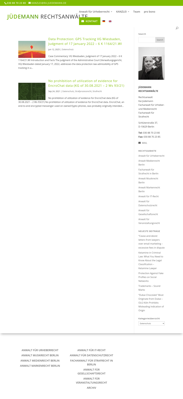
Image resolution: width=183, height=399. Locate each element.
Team (136, 12)
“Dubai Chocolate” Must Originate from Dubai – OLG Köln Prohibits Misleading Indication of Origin (151, 302)
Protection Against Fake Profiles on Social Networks (150, 277)
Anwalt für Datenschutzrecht (91, 355)
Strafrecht (97, 91)
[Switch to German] (104, 23)
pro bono (149, 12)
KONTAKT (92, 21)
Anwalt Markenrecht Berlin (40, 365)
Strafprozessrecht (83, 91)
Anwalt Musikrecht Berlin (40, 355)
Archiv (91, 387)
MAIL (144, 142)
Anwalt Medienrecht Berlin (39, 360)
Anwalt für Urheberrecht (94, 12)
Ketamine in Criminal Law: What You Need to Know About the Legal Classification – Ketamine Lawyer (150, 260)
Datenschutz (67, 49)
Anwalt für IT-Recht (148, 196)
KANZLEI (121, 12)
